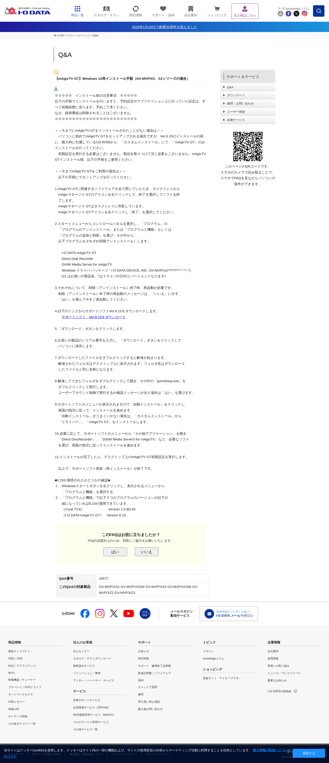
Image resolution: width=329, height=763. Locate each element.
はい (115, 552)
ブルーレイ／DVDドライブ (24, 687)
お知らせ (143, 651)
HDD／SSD (15, 658)
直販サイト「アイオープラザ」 (222, 678)
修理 (140, 694)
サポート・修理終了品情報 (154, 665)
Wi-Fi (11, 673)
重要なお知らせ (277, 680)
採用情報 (273, 658)
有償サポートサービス (87, 700)
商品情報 (14, 642)
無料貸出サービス (84, 665)
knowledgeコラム (213, 658)
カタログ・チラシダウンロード (92, 658)
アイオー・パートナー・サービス (93, 680)
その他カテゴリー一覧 (22, 723)
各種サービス (236, 120)
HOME (61, 35)
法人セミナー (81, 651)
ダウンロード (236, 95)
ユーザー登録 (236, 111)
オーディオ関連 (17, 716)
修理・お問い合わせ (240, 103)
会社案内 (273, 651)
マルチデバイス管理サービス (91, 722)
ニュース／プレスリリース (284, 673)
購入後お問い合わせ (150, 709)
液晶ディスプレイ (19, 651)
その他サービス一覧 (85, 729)
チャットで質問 (147, 687)
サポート (144, 642)
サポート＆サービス (79, 35)
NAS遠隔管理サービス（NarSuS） (94, 714)
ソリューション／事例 (87, 673)
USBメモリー (16, 701)
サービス (79, 691)
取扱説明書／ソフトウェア (154, 673)
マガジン (208, 651)
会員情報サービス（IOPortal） (92, 707)
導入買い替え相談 (149, 701)
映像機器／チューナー (22, 679)
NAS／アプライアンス (22, 665)
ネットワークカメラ (20, 694)
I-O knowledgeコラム (295, 8)
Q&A (230, 87)
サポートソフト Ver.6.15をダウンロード (94, 317)
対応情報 (143, 658)
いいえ (146, 552)
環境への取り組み (278, 665)
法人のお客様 (82, 642)
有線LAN (13, 709)
